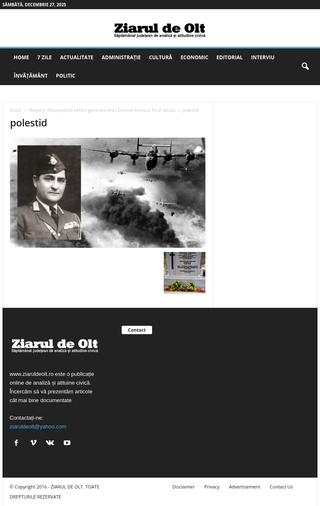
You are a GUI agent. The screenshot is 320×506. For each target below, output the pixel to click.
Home (21, 57)
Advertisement (244, 486)
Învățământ (31, 75)
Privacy (211, 486)
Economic (194, 57)
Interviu (263, 57)
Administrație (121, 57)
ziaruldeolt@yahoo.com (38, 426)
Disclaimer (183, 486)
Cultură (160, 57)
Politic (65, 75)
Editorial (230, 57)
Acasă (15, 110)
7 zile (45, 57)
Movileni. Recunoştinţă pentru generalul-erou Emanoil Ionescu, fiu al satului (102, 110)
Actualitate (76, 57)
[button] (305, 67)
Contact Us (281, 486)
